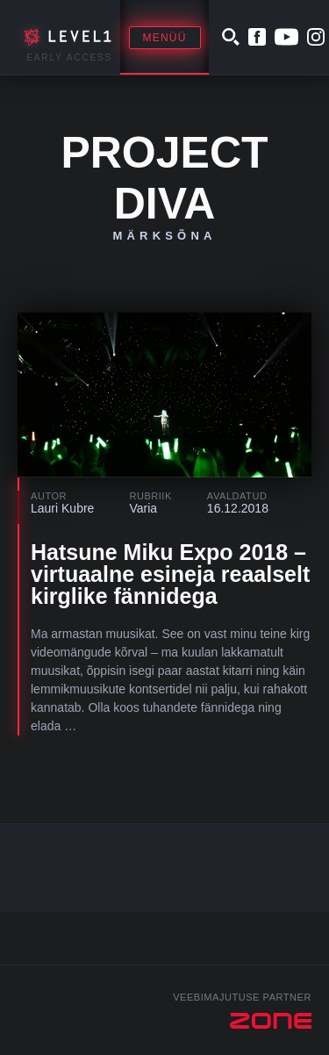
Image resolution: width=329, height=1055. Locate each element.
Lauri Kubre (62, 508)
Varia (143, 508)
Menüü (165, 38)
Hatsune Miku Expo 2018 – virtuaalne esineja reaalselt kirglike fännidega (170, 574)
